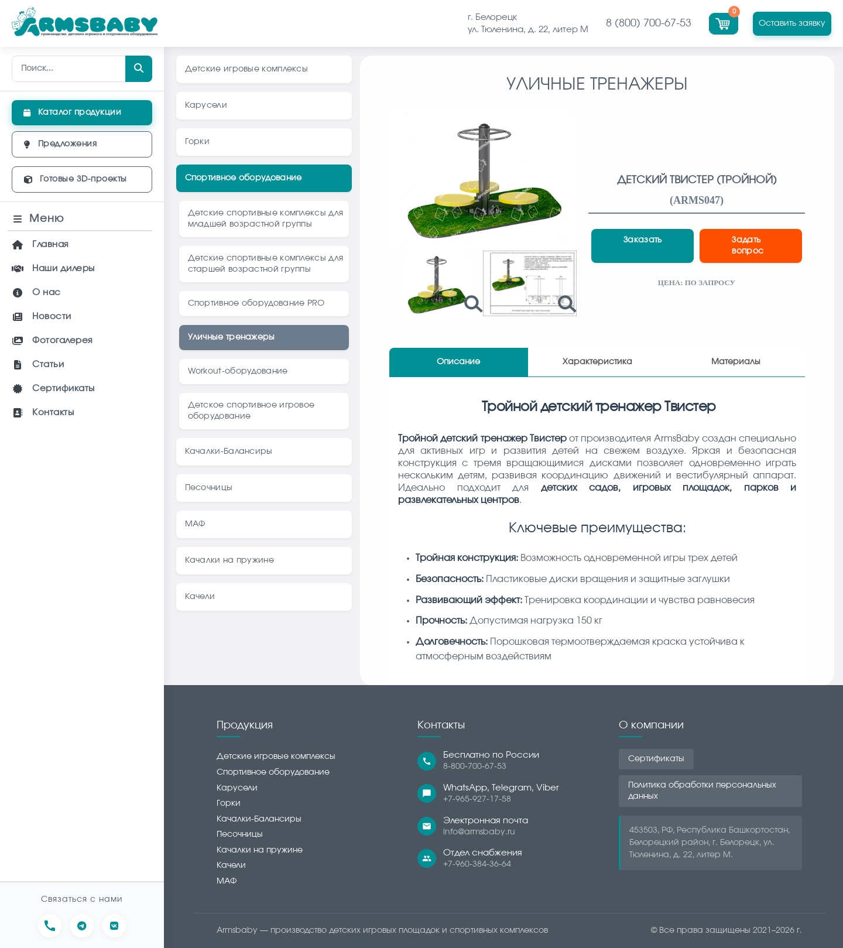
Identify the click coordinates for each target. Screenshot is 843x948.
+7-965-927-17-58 (477, 799)
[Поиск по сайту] (82, 69)
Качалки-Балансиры (259, 819)
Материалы (735, 362)
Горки (229, 803)
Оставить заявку (792, 23)
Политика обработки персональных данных (702, 790)
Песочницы (240, 834)
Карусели (237, 788)
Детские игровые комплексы (276, 756)
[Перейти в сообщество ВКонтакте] (114, 925)
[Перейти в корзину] (725, 22)
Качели (231, 865)
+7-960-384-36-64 (477, 864)
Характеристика (597, 362)
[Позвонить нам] (49, 925)
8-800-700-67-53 (474, 766)
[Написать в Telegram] (82, 925)
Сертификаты (656, 759)
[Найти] (138, 69)
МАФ (227, 881)
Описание (458, 362)
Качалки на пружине (260, 850)
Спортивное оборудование (273, 772)
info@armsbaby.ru (479, 832)
